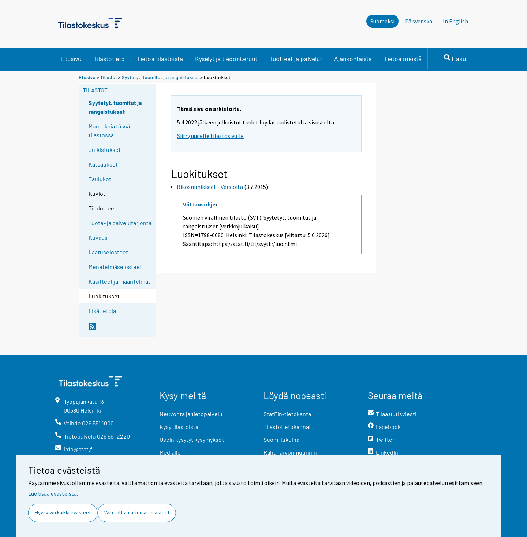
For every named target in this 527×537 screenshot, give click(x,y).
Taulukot (100, 178)
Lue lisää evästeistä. (53, 493)
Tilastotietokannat (287, 426)
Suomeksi (382, 21)
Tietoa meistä (403, 59)
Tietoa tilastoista (160, 59)
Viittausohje (199, 204)
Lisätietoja (102, 310)
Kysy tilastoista (179, 426)
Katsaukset (103, 164)
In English (455, 21)
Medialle (170, 452)
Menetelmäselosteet (115, 266)
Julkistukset (105, 149)
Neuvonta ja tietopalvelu (191, 413)
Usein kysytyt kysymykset (192, 439)
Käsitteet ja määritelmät (119, 281)
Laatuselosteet (108, 252)
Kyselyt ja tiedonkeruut (226, 59)
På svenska (418, 21)
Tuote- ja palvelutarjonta (120, 222)
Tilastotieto (109, 59)
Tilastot (108, 77)
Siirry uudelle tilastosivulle (210, 135)
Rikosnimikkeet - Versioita (210, 186)
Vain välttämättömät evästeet (136, 512)
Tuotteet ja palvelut (295, 59)
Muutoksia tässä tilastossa (109, 130)
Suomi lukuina (281, 439)
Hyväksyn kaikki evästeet (63, 512)
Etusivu (71, 59)
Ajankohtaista (353, 59)
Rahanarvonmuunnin (290, 452)
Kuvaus (98, 237)
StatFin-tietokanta (287, 413)
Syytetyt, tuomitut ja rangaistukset (160, 77)
